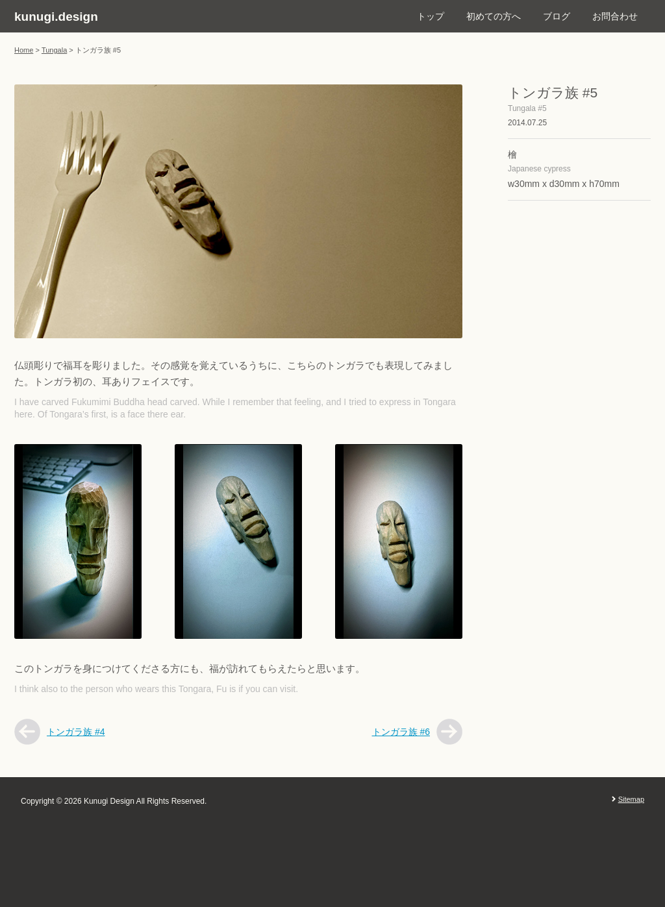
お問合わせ (615, 16)
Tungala (54, 50)
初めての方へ (493, 16)
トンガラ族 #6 (401, 732)
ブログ (556, 16)
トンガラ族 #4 (76, 732)
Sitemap (631, 799)
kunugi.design (56, 16)
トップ (430, 16)
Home (23, 50)
